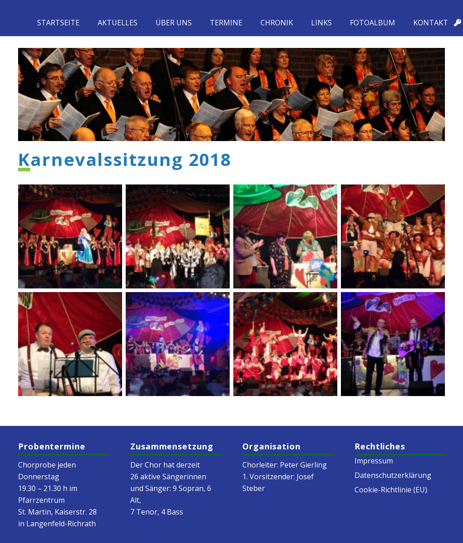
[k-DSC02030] (285, 236)
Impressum (373, 461)
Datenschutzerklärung (392, 475)
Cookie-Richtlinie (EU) (390, 490)
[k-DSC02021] (70, 236)
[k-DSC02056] (393, 344)
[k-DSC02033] (393, 236)
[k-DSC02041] (178, 344)
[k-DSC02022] (178, 236)
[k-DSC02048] (285, 344)
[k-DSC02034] (70, 344)
